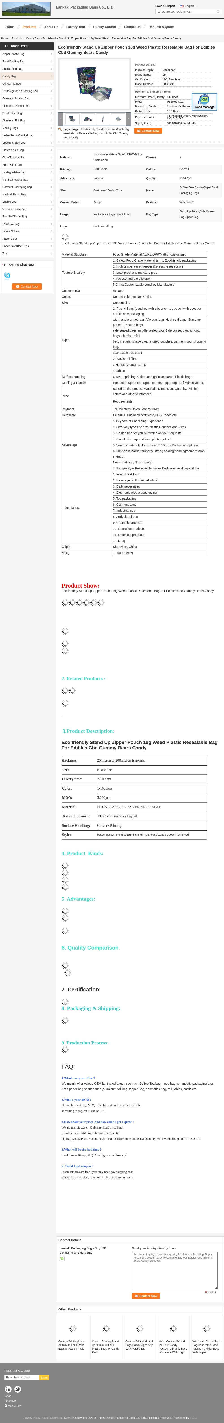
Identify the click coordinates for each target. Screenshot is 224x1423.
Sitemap (11, 1400)
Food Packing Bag (13, 61)
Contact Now (150, 130)
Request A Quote (161, 27)
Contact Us (132, 27)
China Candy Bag (52, 1417)
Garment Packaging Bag (17, 187)
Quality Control (104, 27)
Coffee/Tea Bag (11, 83)
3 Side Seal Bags (12, 113)
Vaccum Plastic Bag (14, 209)
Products (29, 27)
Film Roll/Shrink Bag (14, 216)
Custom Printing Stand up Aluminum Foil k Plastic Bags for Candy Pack (105, 1347)
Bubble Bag (9, 201)
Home (10, 27)
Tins (4, 253)
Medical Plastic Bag (14, 194)
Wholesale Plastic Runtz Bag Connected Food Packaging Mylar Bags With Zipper (206, 1347)
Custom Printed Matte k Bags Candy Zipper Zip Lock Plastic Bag (139, 1345)
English (191, 6)
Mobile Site (12, 1406)
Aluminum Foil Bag (13, 120)
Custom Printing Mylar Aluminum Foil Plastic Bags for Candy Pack (71, 1345)
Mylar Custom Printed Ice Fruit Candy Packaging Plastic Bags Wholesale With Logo (173, 1347)
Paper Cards (9, 238)
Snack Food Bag (12, 68)
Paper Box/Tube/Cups (15, 246)
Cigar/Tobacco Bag (13, 157)
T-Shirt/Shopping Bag (15, 179)
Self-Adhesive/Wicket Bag (17, 135)
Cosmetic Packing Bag (16, 98)
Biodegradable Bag (13, 172)
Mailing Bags (10, 128)
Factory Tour (75, 27)
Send (44, 1377)
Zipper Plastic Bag (13, 54)
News (7, 1396)
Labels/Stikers (10, 231)
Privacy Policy (31, 1417)
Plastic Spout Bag (13, 150)
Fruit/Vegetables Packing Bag (20, 91)
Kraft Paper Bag (12, 164)
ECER (193, 1417)
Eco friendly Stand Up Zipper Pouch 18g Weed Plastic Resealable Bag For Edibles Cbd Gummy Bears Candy (96, 133)
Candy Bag (32, 38)
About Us (51, 27)
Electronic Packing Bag (16, 105)
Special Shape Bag (13, 142)
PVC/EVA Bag (10, 224)
